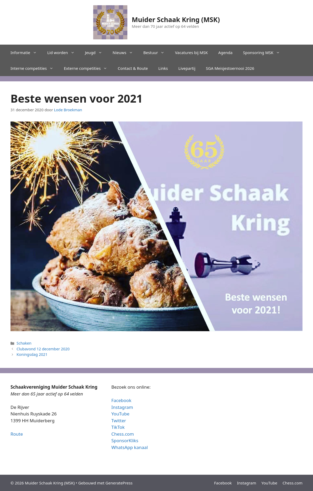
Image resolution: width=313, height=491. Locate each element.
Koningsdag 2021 (32, 354)
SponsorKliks (124, 440)
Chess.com (122, 434)
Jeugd (96, 52)
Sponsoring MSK (264, 52)
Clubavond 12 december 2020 (43, 348)
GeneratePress (119, 482)
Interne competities (35, 68)
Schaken (24, 343)
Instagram (122, 407)
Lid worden (63, 52)
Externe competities (88, 68)
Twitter (118, 421)
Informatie (26, 52)
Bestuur (156, 52)
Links (163, 68)
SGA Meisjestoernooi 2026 (230, 68)
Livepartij (186, 68)
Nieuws (125, 52)
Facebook (121, 400)
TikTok (118, 427)
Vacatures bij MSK (191, 52)
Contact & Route (133, 68)
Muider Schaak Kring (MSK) (176, 19)
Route (17, 434)
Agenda (225, 52)
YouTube (120, 414)
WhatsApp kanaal (129, 447)
